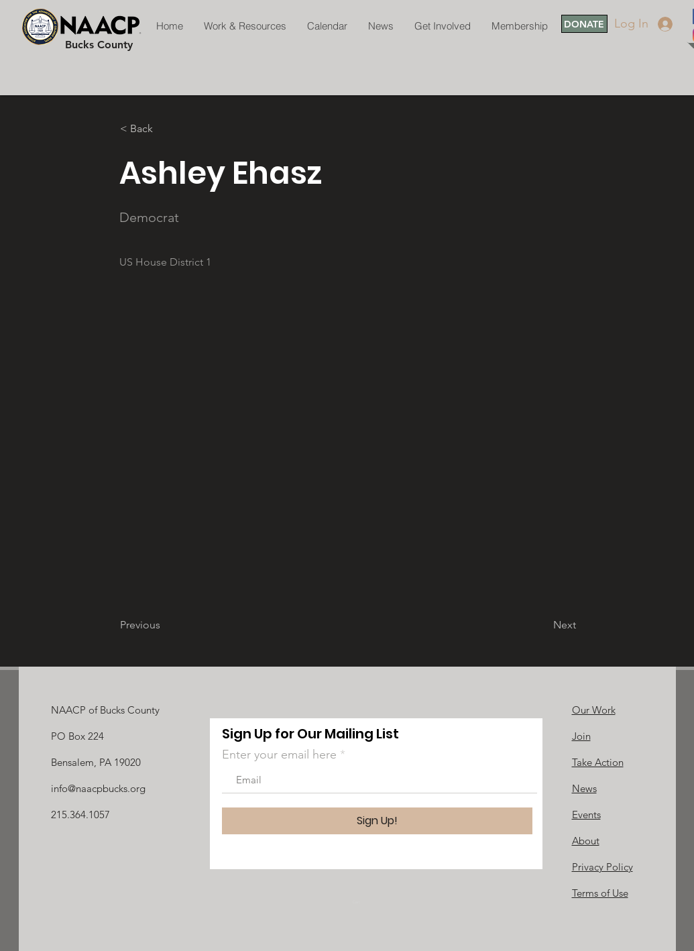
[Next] (542, 625)
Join (581, 736)
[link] (360, 901)
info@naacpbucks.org (98, 788)
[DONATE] (584, 24)
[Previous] (164, 625)
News (584, 788)
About (585, 840)
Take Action (598, 762)
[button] (164, 128)
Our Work (594, 710)
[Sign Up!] (377, 820)
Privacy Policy (602, 866)
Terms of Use (600, 893)
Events (586, 814)
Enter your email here (279, 754)
